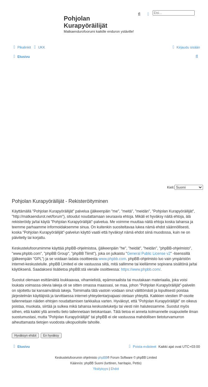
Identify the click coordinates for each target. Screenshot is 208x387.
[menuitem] (38, 47)
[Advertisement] (58, 123)
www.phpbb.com (112, 259)
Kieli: (170, 187)
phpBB (102, 357)
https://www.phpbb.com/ (140, 269)
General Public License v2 (148, 253)
